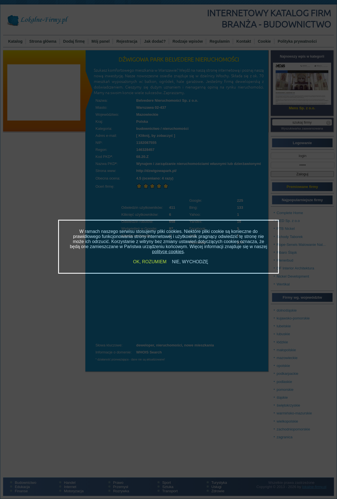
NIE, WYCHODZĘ (190, 261)
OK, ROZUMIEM (150, 261)
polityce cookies (168, 251)
